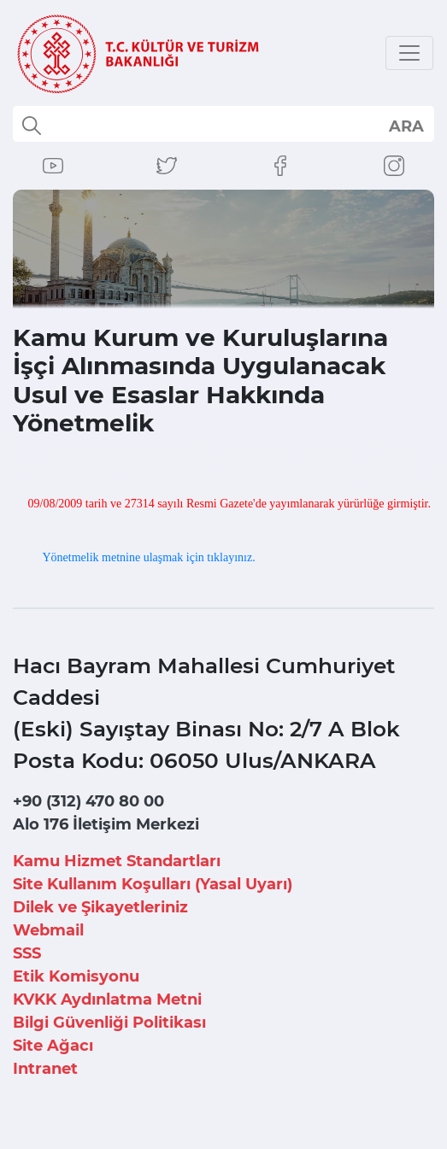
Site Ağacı (53, 1045)
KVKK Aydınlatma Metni (107, 999)
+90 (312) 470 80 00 (88, 801)
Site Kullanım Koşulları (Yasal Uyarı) (152, 884)
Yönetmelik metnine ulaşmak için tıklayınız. (148, 557)
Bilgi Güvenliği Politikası (109, 1022)
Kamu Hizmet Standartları (117, 861)
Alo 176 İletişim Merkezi (106, 824)
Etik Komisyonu (76, 976)
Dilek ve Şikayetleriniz (100, 907)
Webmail (48, 930)
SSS (27, 953)
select (405, 125)
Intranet (45, 1068)
